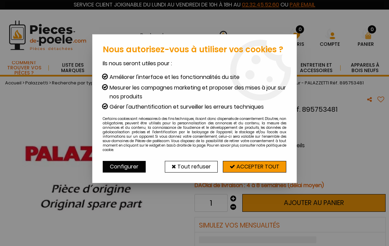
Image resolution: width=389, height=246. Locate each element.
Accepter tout (254, 166)
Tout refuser (190, 166)
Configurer (124, 166)
